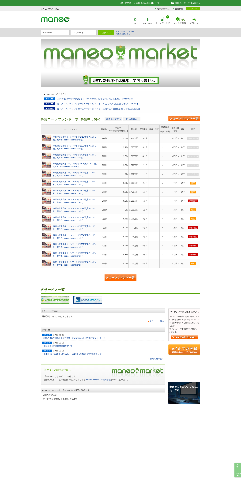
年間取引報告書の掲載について (57, 346)
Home (135, 23)
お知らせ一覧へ (157, 359)
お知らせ (194, 23)
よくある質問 (180, 23)
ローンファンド (162, 23)
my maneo (147, 23)
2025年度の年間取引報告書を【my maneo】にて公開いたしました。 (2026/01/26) (95, 99)
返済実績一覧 (163, 9)
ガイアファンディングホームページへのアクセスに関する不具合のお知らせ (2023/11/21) (98, 109)
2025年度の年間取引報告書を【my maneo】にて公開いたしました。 (75, 338)
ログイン (193, 9)
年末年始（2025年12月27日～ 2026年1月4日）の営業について (72, 354)
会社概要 (179, 9)
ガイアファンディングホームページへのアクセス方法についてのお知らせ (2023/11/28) (97, 103)
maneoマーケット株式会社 (98, 379)
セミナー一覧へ (157, 321)
